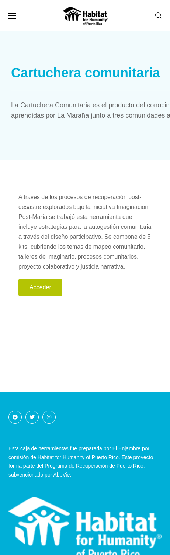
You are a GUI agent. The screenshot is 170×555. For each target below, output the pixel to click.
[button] (158, 15)
